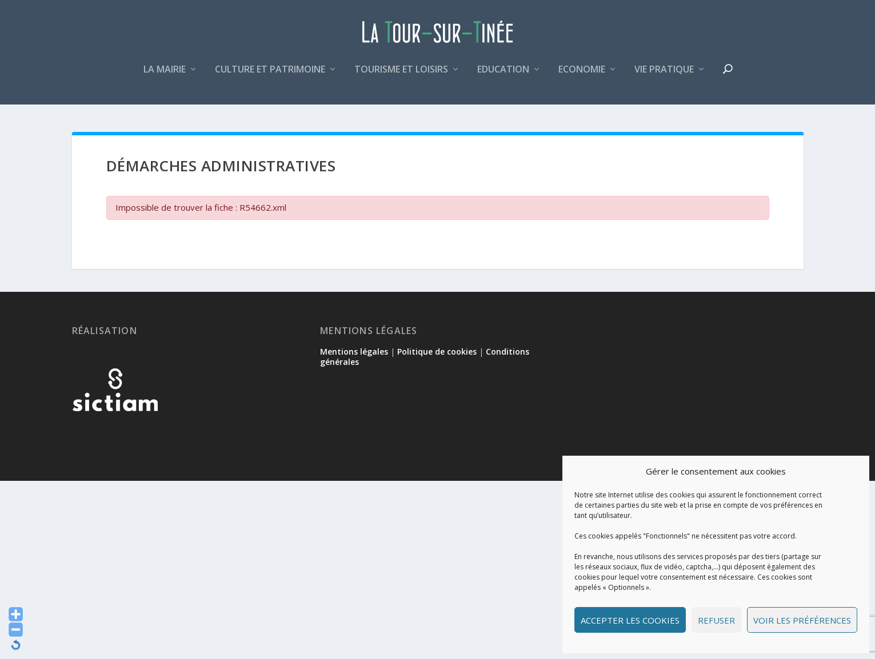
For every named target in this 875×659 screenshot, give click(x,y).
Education (503, 76)
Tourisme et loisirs (401, 76)
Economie (581, 76)
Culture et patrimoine (270, 76)
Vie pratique (664, 76)
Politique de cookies (437, 353)
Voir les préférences (802, 620)
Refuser (716, 620)
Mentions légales (354, 353)
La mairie (164, 76)
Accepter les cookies (630, 620)
